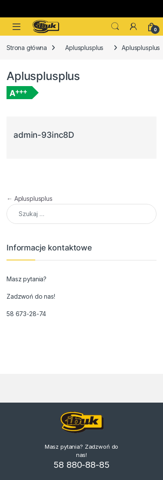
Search (115, 26)
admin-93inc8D (43, 135)
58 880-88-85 (81, 465)
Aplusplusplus (84, 47)
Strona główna (27, 47)
